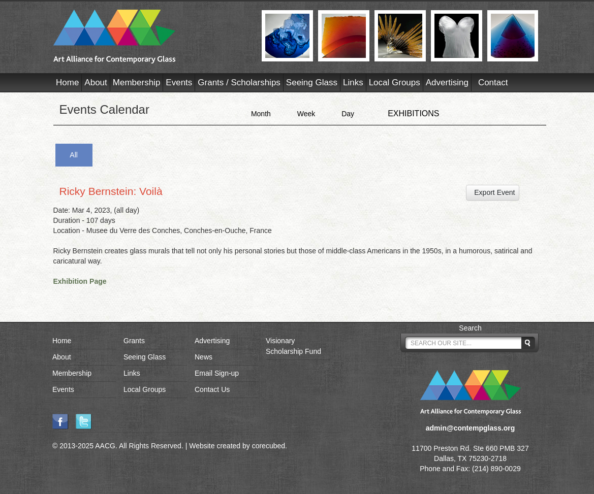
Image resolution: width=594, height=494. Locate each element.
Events (179, 82)
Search (470, 328)
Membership (137, 82)
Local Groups (394, 82)
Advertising (447, 82)
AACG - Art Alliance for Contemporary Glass (151, 36)
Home (67, 82)
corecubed (268, 446)
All (74, 155)
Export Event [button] (493, 192)
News (203, 357)
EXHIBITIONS (413, 113)
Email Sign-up (217, 373)
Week (306, 114)
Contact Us (212, 389)
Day (347, 114)
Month (261, 114)
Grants (134, 341)
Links (353, 82)
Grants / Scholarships (239, 82)
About (95, 82)
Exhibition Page (80, 281)
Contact (493, 82)
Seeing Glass (311, 82)
